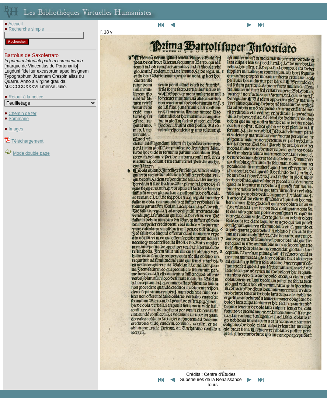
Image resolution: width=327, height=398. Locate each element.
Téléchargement (27, 141)
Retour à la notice (25, 97)
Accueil (15, 24)
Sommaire (18, 118)
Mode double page (31, 153)
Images (15, 129)
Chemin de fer (22, 113)
